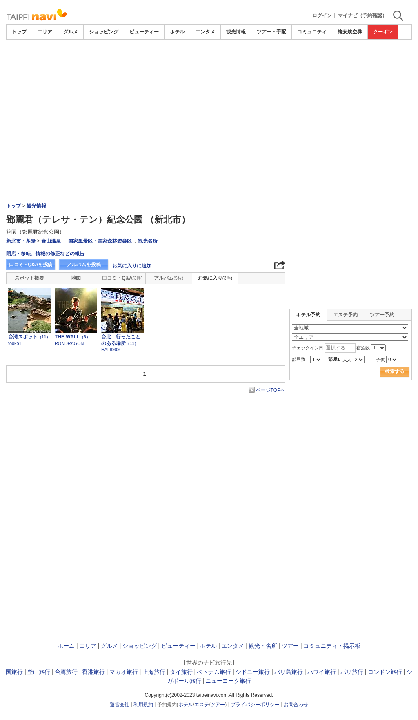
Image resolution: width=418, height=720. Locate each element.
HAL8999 (110, 349)
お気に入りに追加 (131, 266)
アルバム (168, 278)
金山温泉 (51, 241)
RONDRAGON (69, 343)
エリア (45, 32)
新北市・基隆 (21, 241)
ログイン (322, 15)
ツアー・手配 (271, 32)
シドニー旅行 (253, 672)
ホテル (177, 32)
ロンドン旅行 (385, 672)
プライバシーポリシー (255, 704)
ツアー (290, 646)
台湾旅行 (66, 672)
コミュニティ (312, 32)
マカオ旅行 (123, 672)
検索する (395, 371)
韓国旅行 (11, 672)
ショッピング (103, 32)
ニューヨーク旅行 (228, 681)
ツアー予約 (382, 315)
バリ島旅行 (288, 672)
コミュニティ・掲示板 (331, 646)
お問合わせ (296, 704)
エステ (201, 704)
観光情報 (236, 32)
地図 (76, 278)
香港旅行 (93, 672)
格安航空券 (350, 32)
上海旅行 (153, 672)
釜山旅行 (38, 672)
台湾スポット (29, 337)
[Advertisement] (209, 62)
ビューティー (144, 32)
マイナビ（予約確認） (362, 15)
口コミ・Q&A (122, 278)
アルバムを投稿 (84, 264)
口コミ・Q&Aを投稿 (30, 264)
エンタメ (205, 32)
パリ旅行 (351, 672)
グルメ (70, 32)
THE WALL (72, 337)
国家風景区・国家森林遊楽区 (100, 241)
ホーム (66, 646)
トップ (19, 32)
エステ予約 (345, 315)
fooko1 (14, 343)
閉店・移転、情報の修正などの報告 (45, 253)
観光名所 (148, 241)
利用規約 (143, 704)
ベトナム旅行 (214, 672)
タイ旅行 (181, 672)
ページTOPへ (270, 390)
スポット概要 (29, 278)
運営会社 (119, 704)
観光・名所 (263, 646)
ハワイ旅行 (321, 672)
